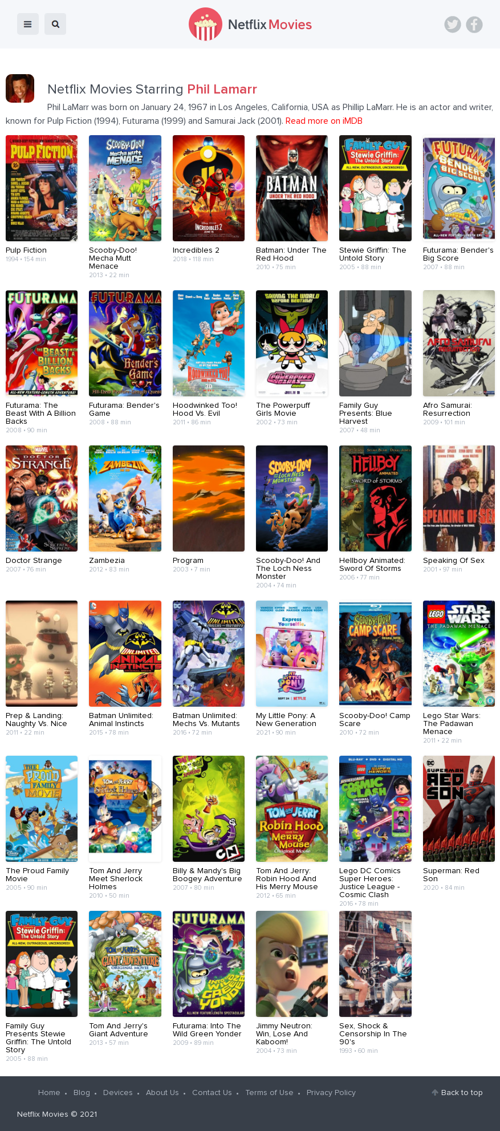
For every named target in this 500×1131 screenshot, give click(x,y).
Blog (82, 1093)
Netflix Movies (42, 1114)
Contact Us (212, 1093)
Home (49, 1093)
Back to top (462, 1093)
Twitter (452, 24)
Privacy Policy (331, 1093)
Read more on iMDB (324, 120)
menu (28, 24)
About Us (162, 1093)
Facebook (474, 24)
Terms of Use (269, 1093)
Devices (118, 1093)
